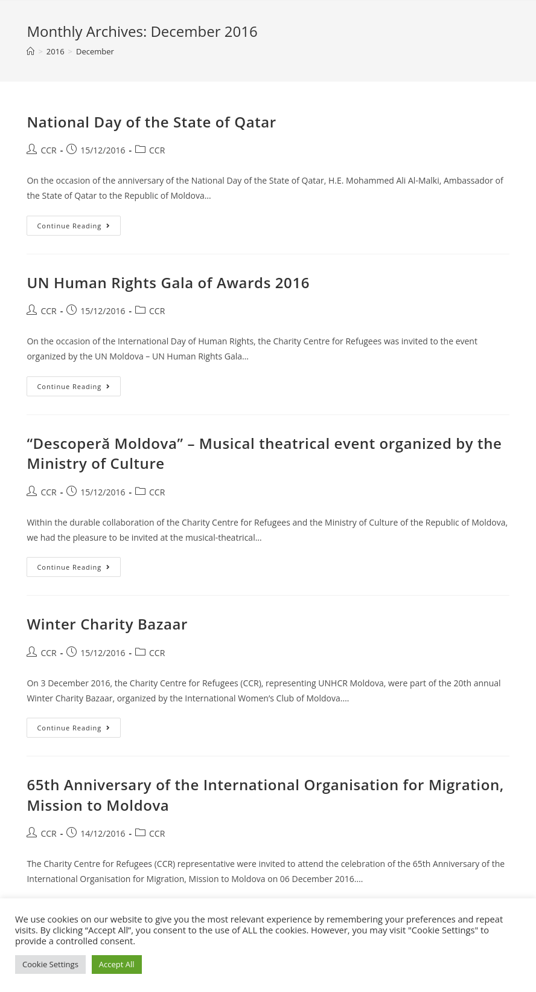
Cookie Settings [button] (50, 964)
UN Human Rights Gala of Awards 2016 (168, 282)
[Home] (30, 51)
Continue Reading (79, 223)
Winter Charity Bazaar (107, 624)
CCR (48, 150)
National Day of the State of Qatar (151, 122)
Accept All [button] (117, 964)
